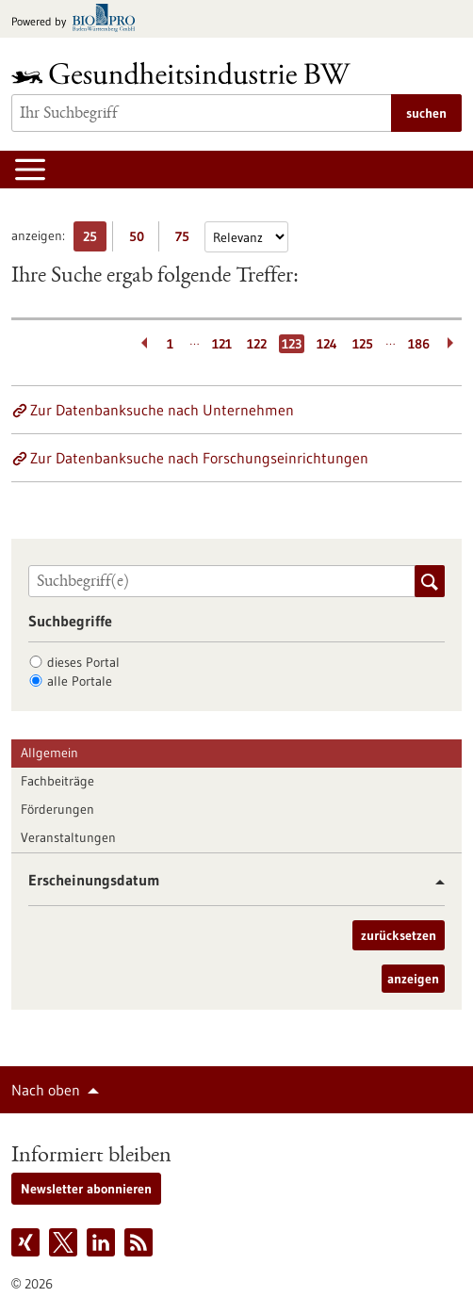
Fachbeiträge (57, 780)
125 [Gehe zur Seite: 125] (362, 343)
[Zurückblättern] (141, 343)
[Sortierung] (246, 236)
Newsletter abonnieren (86, 1188)
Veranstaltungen (68, 837)
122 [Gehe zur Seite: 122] (257, 343)
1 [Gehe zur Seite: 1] (170, 343)
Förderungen (57, 809)
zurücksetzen (398, 935)
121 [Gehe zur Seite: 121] (222, 343)
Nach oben (45, 1089)
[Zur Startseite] (185, 73)
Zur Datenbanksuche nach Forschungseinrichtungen (199, 457)
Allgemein (49, 752)
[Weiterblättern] (452, 343)
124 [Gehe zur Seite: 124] (327, 343)
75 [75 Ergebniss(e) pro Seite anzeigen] (187, 239)
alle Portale (79, 681)
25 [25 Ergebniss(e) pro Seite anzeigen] (94, 239)
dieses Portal (83, 662)
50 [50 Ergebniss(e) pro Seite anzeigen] (141, 239)
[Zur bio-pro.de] (78, 19)
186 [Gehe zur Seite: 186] (419, 343)
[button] (433, 882)
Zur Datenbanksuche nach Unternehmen (162, 409)
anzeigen (413, 978)
